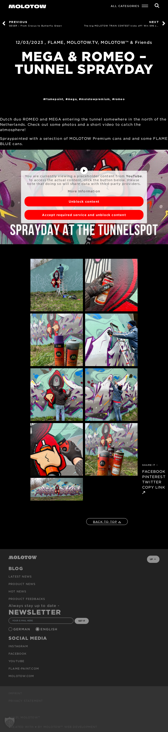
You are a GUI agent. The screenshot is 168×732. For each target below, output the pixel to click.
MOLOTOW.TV (82, 42)
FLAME (56, 42)
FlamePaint (54, 99)
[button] (9, 722)
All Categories (125, 6)
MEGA (72, 99)
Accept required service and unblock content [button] (84, 215)
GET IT (81, 620)
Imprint (15, 693)
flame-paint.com (24, 668)
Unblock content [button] (84, 201)
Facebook (18, 653)
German (22, 629)
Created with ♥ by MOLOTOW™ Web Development (53, 726)
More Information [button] (84, 191)
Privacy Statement (26, 700)
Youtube (16, 661)
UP (153, 559)
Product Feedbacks (27, 599)
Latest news (20, 576)
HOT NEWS (17, 591)
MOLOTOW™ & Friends (126, 42)
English (49, 629)
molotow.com (21, 676)
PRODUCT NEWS (22, 584)
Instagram (18, 646)
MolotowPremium (95, 99)
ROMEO (119, 99)
